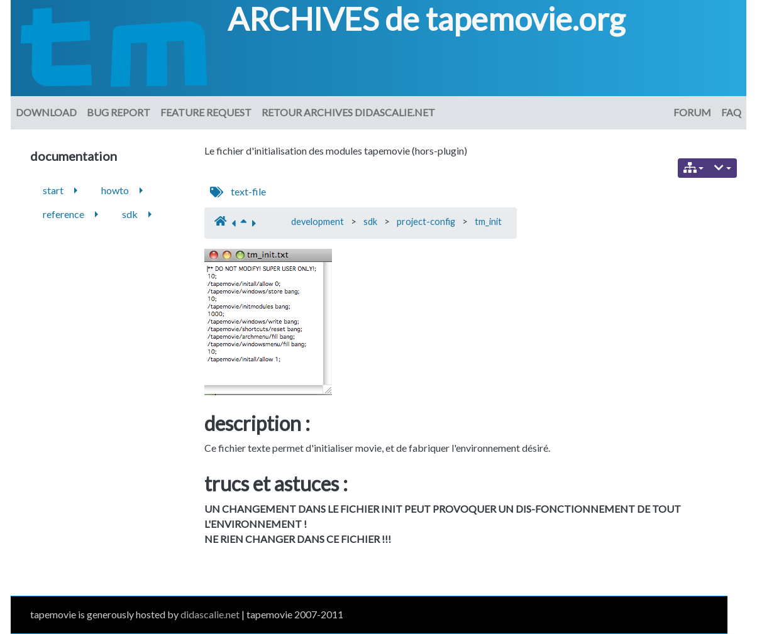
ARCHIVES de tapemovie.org (426, 19)
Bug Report (118, 112)
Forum (692, 112)
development (317, 221)
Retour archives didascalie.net (348, 112)
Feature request (205, 112)
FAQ (731, 112)
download (46, 112)
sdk (370, 221)
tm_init (488, 221)
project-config (426, 221)
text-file (248, 191)
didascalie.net (210, 614)
